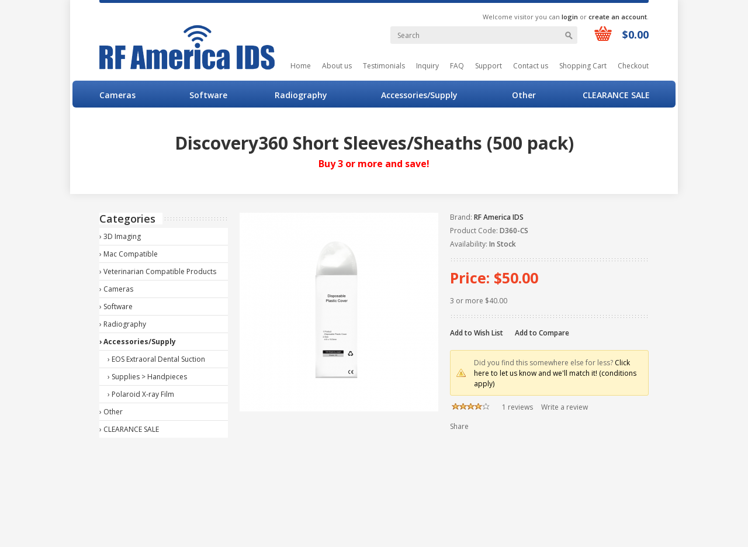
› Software (116, 306)
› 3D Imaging (120, 236)
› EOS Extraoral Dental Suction (156, 359)
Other (524, 95)
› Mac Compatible (128, 254)
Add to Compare (542, 333)
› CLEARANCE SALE (129, 429)
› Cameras (116, 289)
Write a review (564, 407)
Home (300, 66)
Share (459, 426)
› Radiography (122, 324)
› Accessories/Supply (137, 342)
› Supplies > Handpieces (147, 377)
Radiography (301, 95)
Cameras (117, 95)
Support (488, 66)
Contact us (530, 66)
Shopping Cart (583, 66)
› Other (111, 412)
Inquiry (427, 66)
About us (337, 66)
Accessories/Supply (419, 95)
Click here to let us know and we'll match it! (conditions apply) (555, 373)
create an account (617, 16)
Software (208, 95)
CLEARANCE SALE (616, 95)
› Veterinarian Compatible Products (157, 271)
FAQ (457, 66)
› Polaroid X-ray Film (141, 394)
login (570, 16)
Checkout (633, 66)
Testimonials (384, 66)
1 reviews (517, 407)
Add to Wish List (476, 333)
